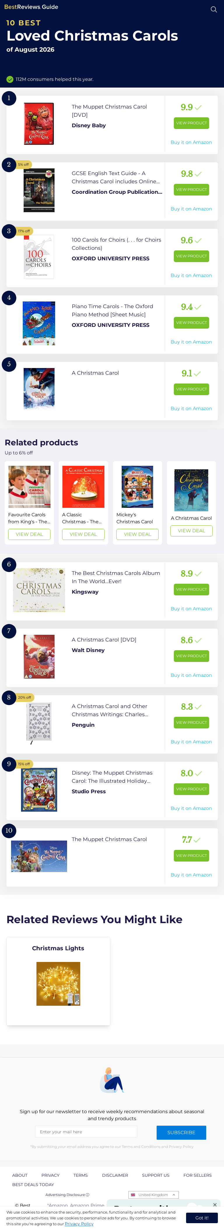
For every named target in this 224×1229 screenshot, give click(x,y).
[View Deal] (29, 503)
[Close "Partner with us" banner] (215, 1205)
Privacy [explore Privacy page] (50, 1175)
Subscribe (181, 1132)
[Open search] (214, 9)
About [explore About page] (19, 1175)
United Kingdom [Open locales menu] (153, 1195)
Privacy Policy (79, 1223)
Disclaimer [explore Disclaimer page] (115, 1175)
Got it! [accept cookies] (202, 1218)
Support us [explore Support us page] (155, 1175)
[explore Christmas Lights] (58, 981)
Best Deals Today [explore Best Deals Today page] (33, 1184)
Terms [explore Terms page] (81, 1175)
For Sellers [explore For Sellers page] (197, 1175)
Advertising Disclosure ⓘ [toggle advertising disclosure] (67, 1195)
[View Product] (112, 125)
